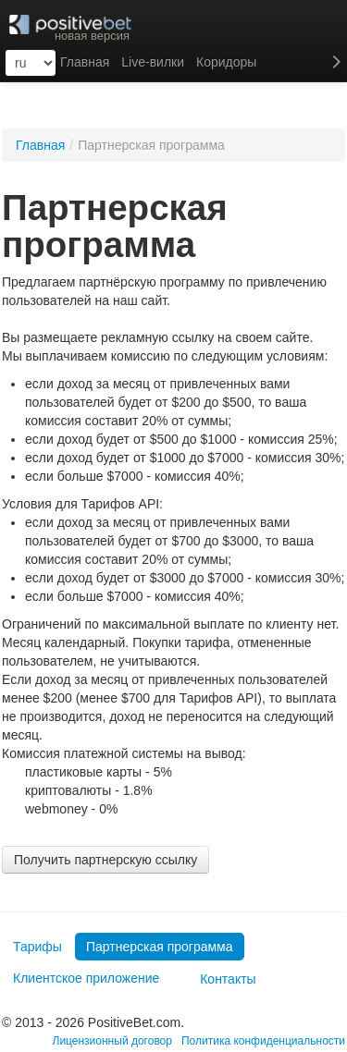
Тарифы (37, 946)
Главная (40, 145)
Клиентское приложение (86, 978)
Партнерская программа (159, 946)
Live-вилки (152, 62)
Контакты (219, 979)
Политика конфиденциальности (263, 1040)
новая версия (92, 36)
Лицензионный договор (112, 1040)
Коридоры (226, 62)
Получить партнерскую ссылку (105, 859)
